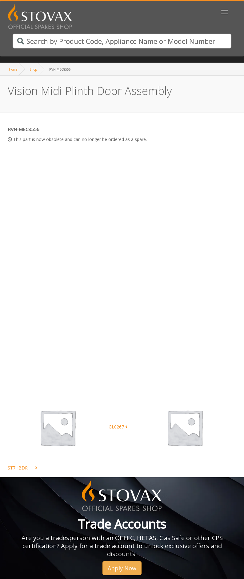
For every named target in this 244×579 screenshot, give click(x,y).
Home (13, 69)
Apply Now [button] (122, 568)
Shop (33, 69)
